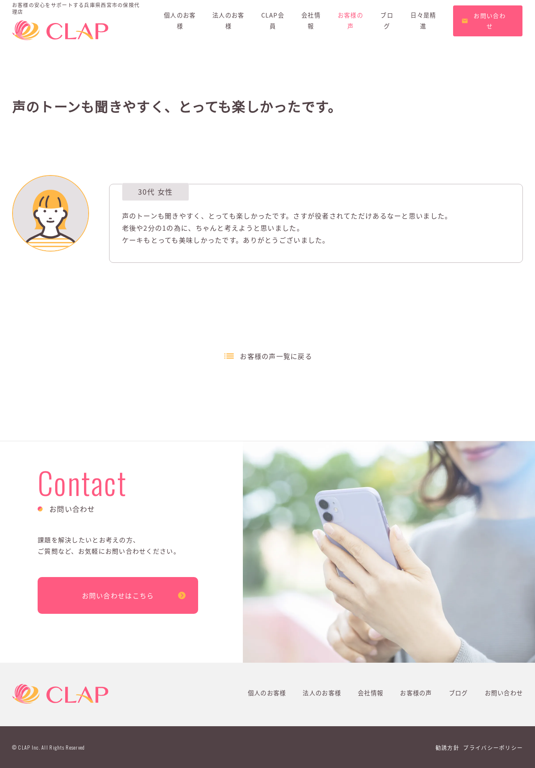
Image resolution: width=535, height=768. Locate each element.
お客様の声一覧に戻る (276, 356)
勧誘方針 (447, 747)
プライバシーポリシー (493, 747)
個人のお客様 (267, 693)
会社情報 (370, 693)
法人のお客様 (322, 693)
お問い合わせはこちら (118, 595)
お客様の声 (416, 693)
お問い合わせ (504, 693)
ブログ (458, 693)
